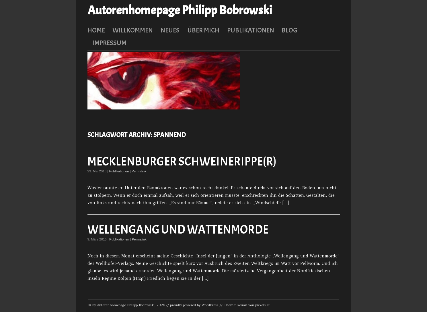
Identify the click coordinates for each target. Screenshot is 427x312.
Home (96, 30)
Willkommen (132, 30)
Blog (289, 30)
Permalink (139, 171)
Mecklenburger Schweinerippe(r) (181, 161)
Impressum (109, 42)
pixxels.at (262, 305)
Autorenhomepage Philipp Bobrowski (179, 10)
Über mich (203, 30)
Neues (170, 30)
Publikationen (250, 30)
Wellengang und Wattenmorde (177, 229)
